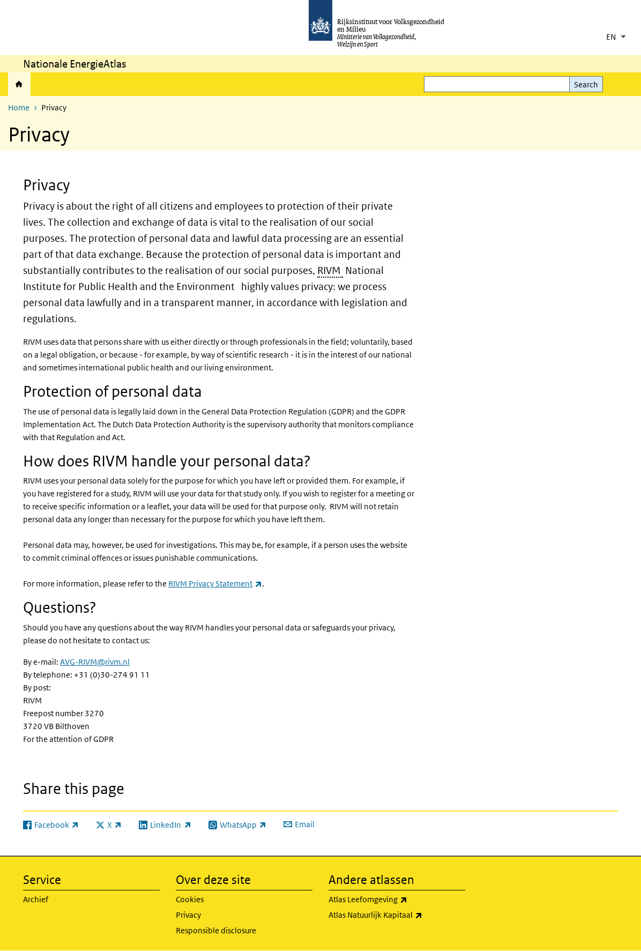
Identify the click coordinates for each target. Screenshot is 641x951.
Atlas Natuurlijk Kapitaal (397, 915)
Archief (35, 899)
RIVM (329, 270)
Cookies (190, 899)
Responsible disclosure (216, 930)
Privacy (188, 915)
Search (586, 84)
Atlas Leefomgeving (397, 899)
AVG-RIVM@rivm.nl (95, 662)
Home (19, 84)
